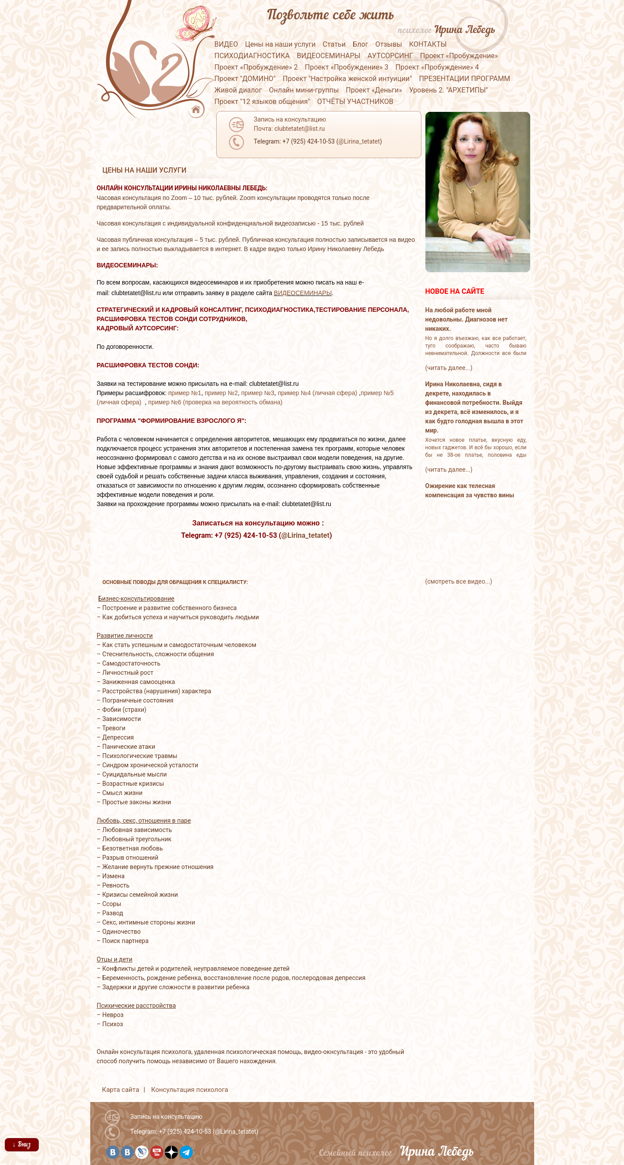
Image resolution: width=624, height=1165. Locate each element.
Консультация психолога (189, 1090)
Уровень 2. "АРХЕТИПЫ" (448, 90)
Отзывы (388, 44)
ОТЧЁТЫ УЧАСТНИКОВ (355, 101)
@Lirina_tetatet (305, 535)
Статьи (334, 44)
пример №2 (221, 392)
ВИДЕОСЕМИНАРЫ (329, 56)
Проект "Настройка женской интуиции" (347, 78)
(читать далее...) (449, 367)
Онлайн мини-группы (304, 90)
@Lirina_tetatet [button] (359, 141)
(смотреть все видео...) (458, 581)
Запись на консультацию (166, 1116)
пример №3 (257, 392)
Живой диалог (238, 90)
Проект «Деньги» (374, 90)
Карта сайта (121, 1090)
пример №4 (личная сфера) (317, 392)
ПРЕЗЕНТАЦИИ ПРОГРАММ (464, 78)
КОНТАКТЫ (428, 44)
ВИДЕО (226, 44)
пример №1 (184, 392)
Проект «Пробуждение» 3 (346, 67)
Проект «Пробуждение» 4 (437, 67)
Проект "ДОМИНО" (245, 78)
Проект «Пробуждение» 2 (256, 67)
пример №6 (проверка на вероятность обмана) (215, 402)
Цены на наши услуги (280, 44)
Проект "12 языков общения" (262, 101)
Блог (360, 44)
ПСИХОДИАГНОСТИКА (252, 56)
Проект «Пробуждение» (459, 56)
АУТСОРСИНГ (390, 56)
